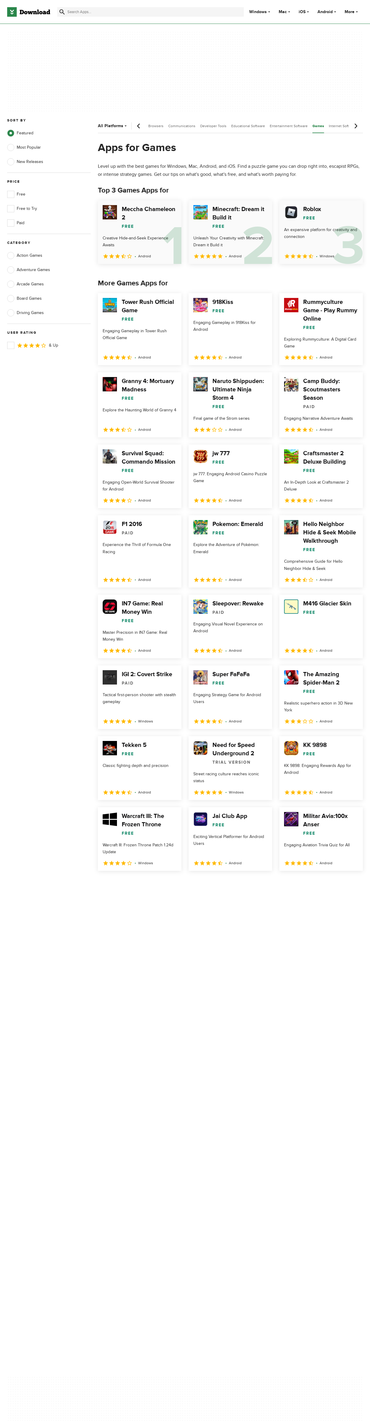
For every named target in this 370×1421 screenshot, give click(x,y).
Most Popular (24, 147)
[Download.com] (28, 12)
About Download (120, 1163)
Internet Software (343, 126)
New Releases (25, 161)
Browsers (156, 126)
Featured (20, 133)
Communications (181, 126)
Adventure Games (28, 269)
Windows (258, 12)
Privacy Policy (215, 1163)
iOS (302, 12)
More (352, 11)
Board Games (24, 298)
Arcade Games (25, 284)
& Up (32, 345)
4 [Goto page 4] (150, 883)
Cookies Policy (216, 1183)
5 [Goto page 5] (166, 883)
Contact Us (115, 1183)
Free (16, 194)
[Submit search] (62, 12)
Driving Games (25, 312)
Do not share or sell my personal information (224, 1197)
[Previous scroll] (139, 126)
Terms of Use (215, 1173)
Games (318, 126)
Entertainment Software (289, 126)
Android (325, 12)
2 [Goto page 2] (119, 883)
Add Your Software (122, 1173)
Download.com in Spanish (128, 1194)
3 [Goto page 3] (135, 883)
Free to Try (22, 208)
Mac (283, 12)
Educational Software (248, 126)
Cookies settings (218, 1210)
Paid (15, 223)
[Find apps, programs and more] (150, 12)
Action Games (24, 255)
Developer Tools (213, 126)
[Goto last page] (352, 884)
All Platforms (113, 125)
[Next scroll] (356, 126)
